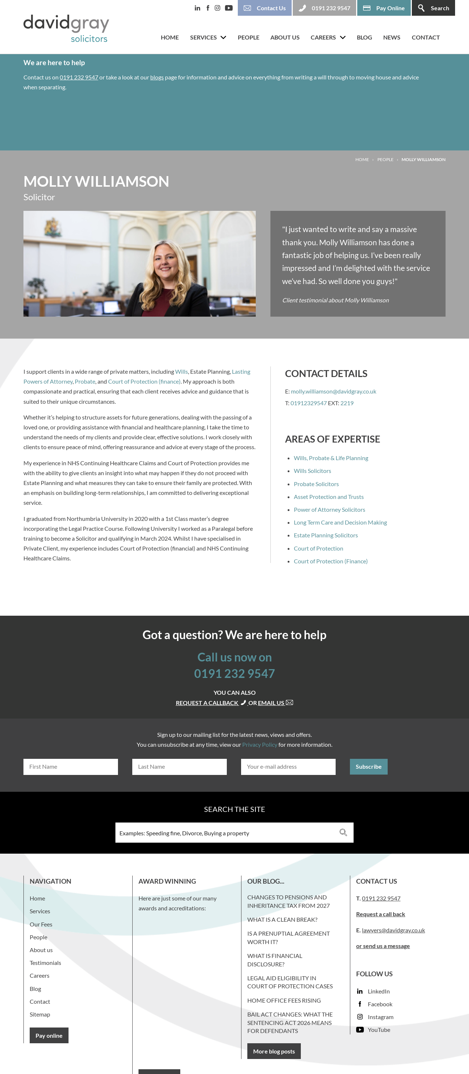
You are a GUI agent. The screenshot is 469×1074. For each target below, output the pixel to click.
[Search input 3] (225, 832)
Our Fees (41, 924)
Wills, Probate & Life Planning (331, 457)
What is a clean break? (282, 919)
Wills (181, 371)
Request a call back (380, 913)
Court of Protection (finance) (144, 381)
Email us (275, 702)
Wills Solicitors (312, 470)
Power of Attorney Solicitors (329, 509)
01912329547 (309, 402)
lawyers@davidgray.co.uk (393, 929)
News (391, 37)
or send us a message (383, 945)
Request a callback (212, 702)
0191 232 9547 (79, 77)
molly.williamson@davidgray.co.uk (333, 391)
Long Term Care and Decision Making (340, 522)
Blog (364, 37)
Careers (323, 37)
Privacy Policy (259, 744)
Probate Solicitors (316, 483)
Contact (426, 37)
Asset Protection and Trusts (329, 496)
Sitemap (40, 1014)
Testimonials (45, 962)
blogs (157, 77)
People (248, 37)
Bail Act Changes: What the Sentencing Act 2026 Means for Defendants (290, 1022)
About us (285, 37)
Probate (85, 381)
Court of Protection (318, 548)
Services (203, 37)
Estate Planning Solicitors (326, 535)
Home (170, 37)
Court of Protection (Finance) (331, 560)
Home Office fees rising (284, 1000)
